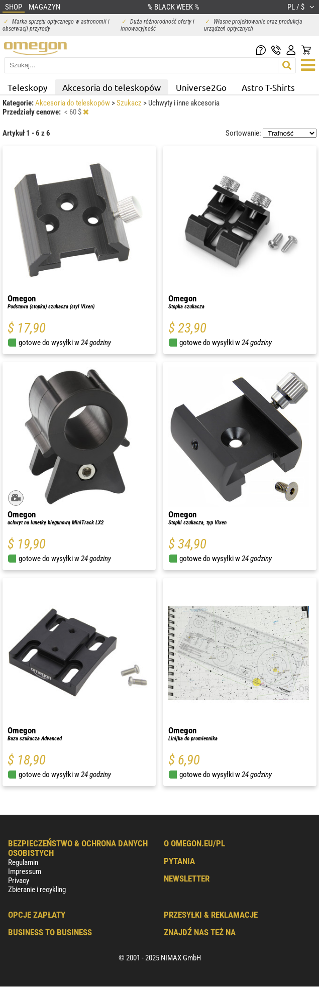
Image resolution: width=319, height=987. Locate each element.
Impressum (24, 871)
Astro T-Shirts (268, 87)
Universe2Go (201, 87)
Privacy (18, 880)
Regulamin (23, 862)
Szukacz (130, 102)
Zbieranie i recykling (37, 889)
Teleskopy (27, 87)
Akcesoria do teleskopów (111, 87)
